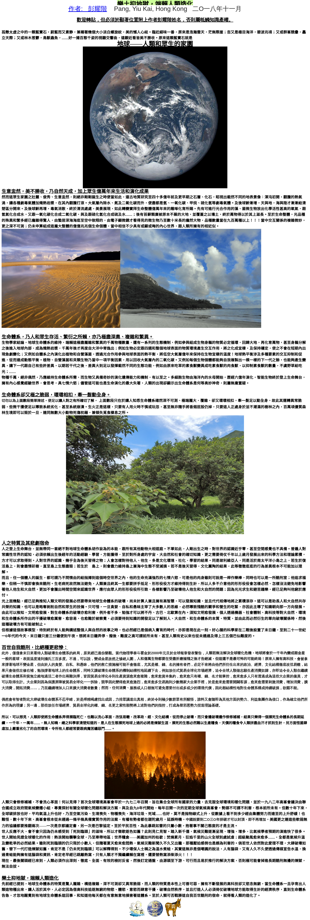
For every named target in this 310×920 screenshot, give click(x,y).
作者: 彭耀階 (87, 8)
